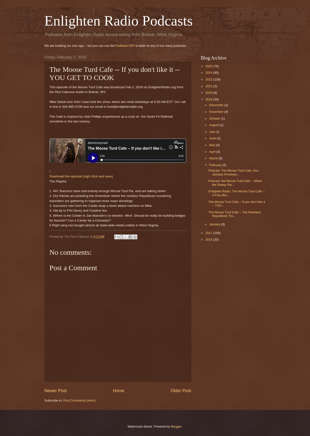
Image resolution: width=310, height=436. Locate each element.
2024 (209, 72)
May (212, 145)
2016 (209, 239)
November (216, 112)
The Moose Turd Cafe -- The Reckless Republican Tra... (235, 214)
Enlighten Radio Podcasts (118, 21)
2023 (209, 79)
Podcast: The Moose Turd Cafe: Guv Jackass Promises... (234, 172)
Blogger (176, 426)
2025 (209, 66)
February (215, 165)
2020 (209, 92)
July (212, 132)
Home (118, 390)
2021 (209, 86)
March (214, 158)
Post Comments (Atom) (79, 400)
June (213, 138)
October (215, 118)
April (212, 152)
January (215, 224)
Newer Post (55, 390)
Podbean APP (125, 45)
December (216, 105)
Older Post (181, 390)
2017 (209, 233)
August (214, 125)
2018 (209, 99)
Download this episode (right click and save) (81, 176)
